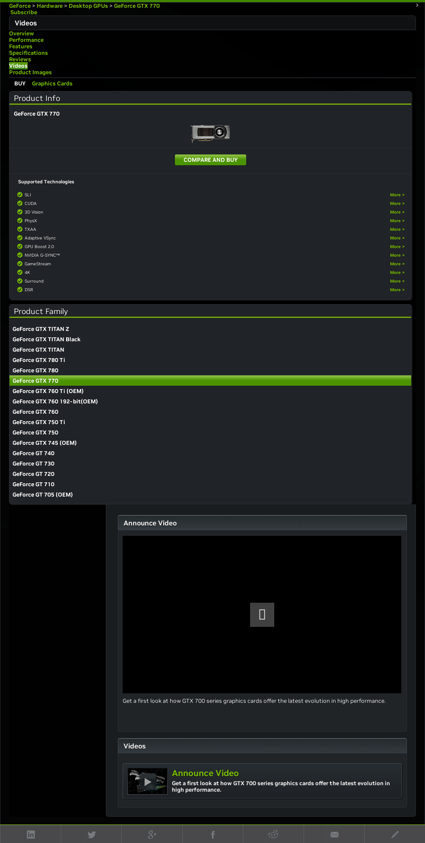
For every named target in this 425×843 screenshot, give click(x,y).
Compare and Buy (211, 160)
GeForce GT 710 (33, 484)
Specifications (28, 53)
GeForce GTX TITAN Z (41, 329)
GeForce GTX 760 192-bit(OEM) (55, 401)
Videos (18, 65)
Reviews (20, 59)
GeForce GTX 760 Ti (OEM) (48, 391)
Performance (26, 40)
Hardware (50, 5)
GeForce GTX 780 (35, 370)
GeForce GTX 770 (137, 5)
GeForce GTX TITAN (38, 349)
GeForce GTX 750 (35, 432)
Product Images (30, 72)
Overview (21, 33)
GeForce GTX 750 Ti (39, 422)
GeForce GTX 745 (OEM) (45, 443)
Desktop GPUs (88, 5)
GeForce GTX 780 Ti (39, 360)
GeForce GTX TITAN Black (47, 339)
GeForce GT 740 (33, 453)
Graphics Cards (52, 83)
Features (20, 46)
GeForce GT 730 (33, 463)
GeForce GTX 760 (35, 411)
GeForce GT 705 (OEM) (43, 494)
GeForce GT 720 (33, 474)
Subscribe (23, 12)
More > (397, 195)
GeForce (20, 5)
